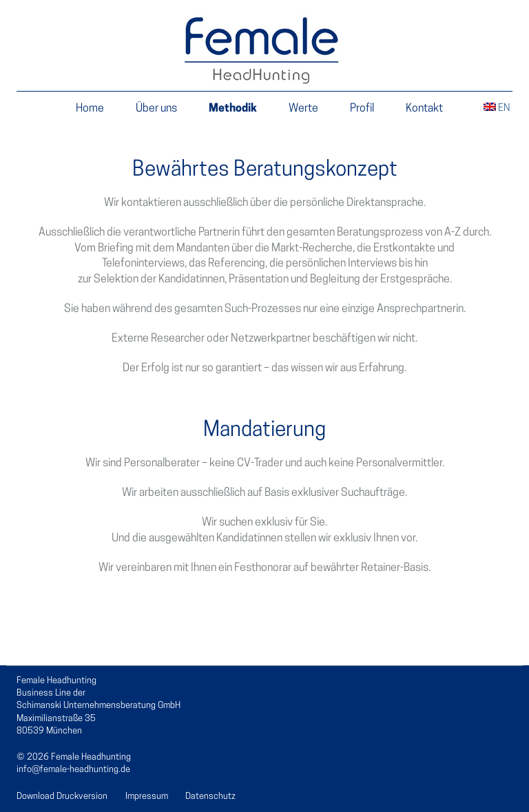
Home (90, 108)
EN (497, 108)
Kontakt (424, 108)
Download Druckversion (62, 796)
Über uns (156, 108)
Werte (303, 108)
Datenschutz (210, 796)
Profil (362, 108)
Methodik (233, 108)
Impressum (146, 796)
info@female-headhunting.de (73, 769)
